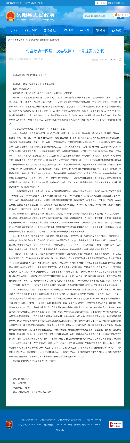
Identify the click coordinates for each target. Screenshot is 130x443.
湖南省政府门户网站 (14, 3)
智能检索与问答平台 (116, 3)
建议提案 (35, 40)
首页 (23, 40)
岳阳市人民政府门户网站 (33, 3)
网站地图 (60, 430)
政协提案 (44, 40)
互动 (28, 40)
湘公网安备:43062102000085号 (58, 424)
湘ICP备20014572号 (92, 419)
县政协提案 (54, 40)
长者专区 (101, 3)
